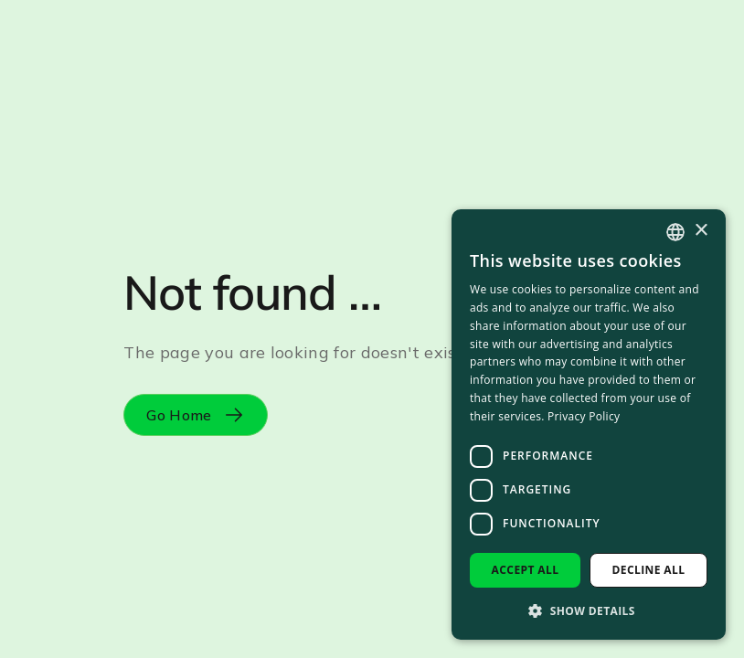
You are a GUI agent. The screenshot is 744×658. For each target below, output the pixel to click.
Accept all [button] (525, 570)
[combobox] (675, 232)
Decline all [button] (649, 570)
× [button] (700, 231)
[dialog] (589, 424)
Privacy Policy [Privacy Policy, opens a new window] (583, 416)
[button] (588, 610)
